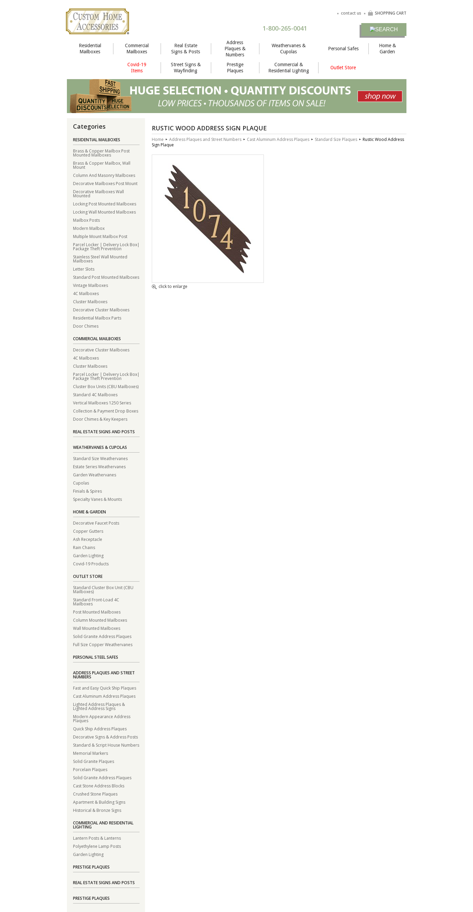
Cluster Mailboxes (90, 301)
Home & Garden (387, 48)
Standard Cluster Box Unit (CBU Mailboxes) (103, 589)
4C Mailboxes (86, 293)
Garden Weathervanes (94, 474)
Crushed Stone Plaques (95, 793)
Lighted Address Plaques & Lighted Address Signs (99, 706)
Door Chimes (85, 325)
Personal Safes (343, 48)
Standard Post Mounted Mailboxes (106, 276)
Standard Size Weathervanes (100, 458)
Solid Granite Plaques (93, 761)
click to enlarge (169, 287)
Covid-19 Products (91, 563)
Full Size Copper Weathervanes (102, 644)
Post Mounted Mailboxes (97, 611)
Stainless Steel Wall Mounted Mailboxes (100, 258)
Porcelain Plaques (90, 769)
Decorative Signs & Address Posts (105, 736)
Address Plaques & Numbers (234, 48)
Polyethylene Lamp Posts (97, 846)
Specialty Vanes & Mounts (97, 498)
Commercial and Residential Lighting (103, 825)
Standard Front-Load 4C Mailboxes (96, 601)
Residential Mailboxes (90, 48)
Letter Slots (83, 268)
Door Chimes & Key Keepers (100, 418)
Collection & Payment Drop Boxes (105, 410)
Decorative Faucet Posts (96, 522)
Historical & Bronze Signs (97, 810)
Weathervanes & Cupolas (289, 48)
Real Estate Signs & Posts (185, 48)
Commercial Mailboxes (137, 48)
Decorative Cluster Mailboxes (101, 309)
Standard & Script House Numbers (106, 744)
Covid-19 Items (136, 67)
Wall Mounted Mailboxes (96, 628)
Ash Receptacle (87, 539)
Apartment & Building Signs (99, 801)
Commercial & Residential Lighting (288, 67)
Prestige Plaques (234, 67)
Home (158, 139)
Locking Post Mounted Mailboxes (104, 203)
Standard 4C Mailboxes (95, 394)
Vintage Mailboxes (90, 285)
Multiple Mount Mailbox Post (100, 236)
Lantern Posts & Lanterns (97, 837)
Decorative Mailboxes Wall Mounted (98, 193)
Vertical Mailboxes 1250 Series (102, 402)
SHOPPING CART (387, 13)
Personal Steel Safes (95, 657)
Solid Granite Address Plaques (102, 636)
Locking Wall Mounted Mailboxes (104, 211)
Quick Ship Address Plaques (100, 728)
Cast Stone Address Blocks (98, 785)
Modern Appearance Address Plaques (101, 718)
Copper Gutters (88, 530)
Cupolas (81, 482)
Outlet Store (343, 67)
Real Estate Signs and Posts (104, 432)
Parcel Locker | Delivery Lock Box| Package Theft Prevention (106, 246)
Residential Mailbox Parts (97, 317)
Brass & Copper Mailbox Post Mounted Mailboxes (101, 152)
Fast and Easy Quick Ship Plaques (104, 687)
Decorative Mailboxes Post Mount (105, 183)
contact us (351, 13)
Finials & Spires (87, 490)
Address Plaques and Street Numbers (104, 675)
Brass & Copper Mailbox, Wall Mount (101, 164)
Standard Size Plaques (336, 139)
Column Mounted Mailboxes (100, 619)
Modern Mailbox (89, 228)
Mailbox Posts (86, 219)
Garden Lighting (88, 555)
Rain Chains (84, 547)
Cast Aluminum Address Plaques (104, 695)
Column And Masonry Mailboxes (104, 175)
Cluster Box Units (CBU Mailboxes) (106, 386)
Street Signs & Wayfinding (186, 67)
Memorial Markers (90, 752)
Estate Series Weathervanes (99, 466)
